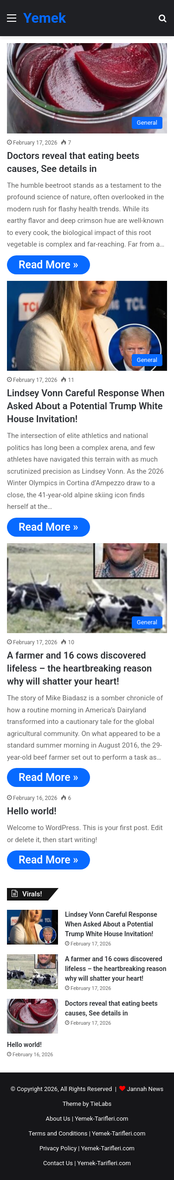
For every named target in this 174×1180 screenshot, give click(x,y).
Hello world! (32, 811)
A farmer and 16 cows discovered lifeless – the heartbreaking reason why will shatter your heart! (79, 668)
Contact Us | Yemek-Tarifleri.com (87, 1163)
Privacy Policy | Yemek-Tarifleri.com (87, 1148)
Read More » (48, 265)
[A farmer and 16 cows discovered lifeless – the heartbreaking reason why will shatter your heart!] (87, 588)
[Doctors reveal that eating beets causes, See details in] (87, 88)
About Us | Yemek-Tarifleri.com (87, 1118)
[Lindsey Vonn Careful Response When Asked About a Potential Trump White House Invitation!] (87, 326)
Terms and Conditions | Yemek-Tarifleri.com (87, 1133)
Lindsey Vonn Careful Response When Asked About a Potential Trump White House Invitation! (86, 406)
